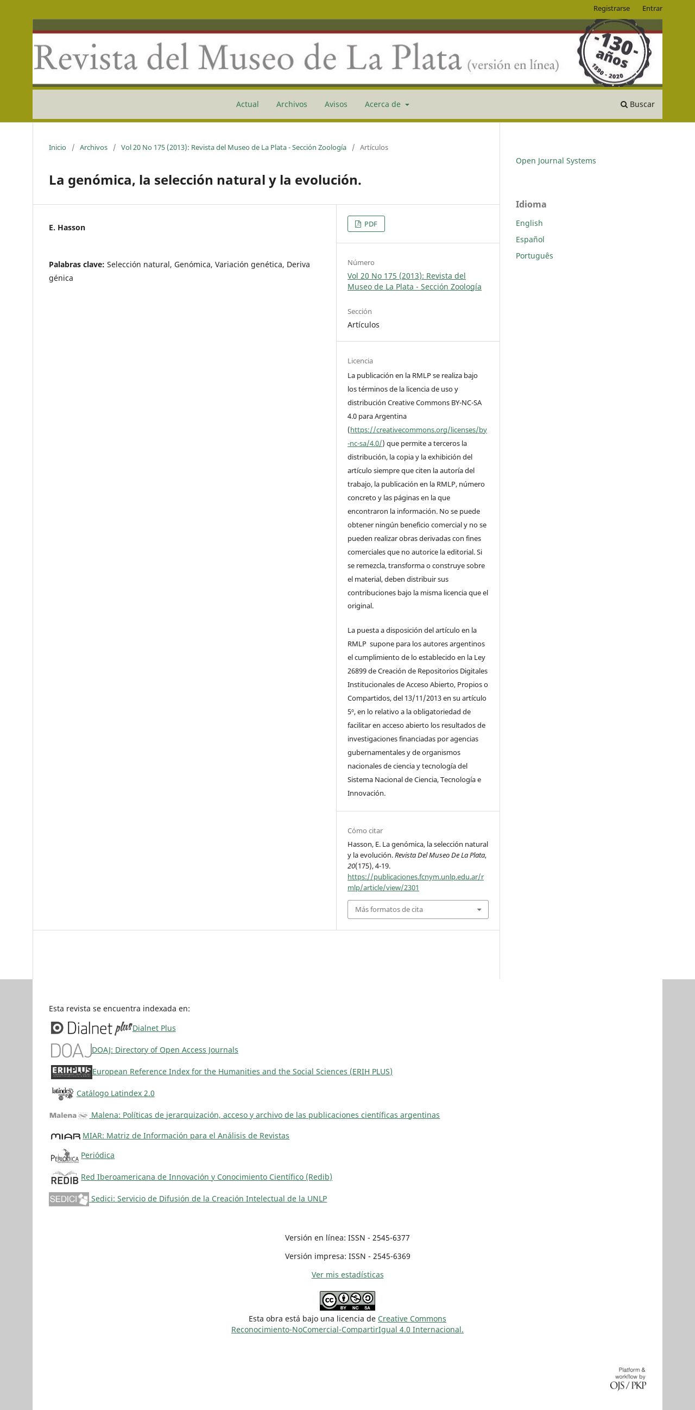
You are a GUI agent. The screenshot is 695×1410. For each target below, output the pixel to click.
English (529, 223)
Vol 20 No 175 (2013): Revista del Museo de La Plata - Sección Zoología (233, 147)
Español (530, 239)
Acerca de (384, 104)
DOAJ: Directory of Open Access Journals (165, 1049)
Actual (247, 104)
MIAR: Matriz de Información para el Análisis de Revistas (186, 1135)
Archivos (291, 104)
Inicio (57, 147)
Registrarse (611, 8)
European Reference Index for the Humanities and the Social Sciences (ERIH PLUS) (242, 1071)
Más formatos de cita (389, 909)
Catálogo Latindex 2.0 (116, 1093)
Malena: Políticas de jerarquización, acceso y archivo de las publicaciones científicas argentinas (244, 1115)
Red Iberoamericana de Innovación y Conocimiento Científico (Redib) (206, 1177)
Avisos (336, 104)
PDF (370, 224)
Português (534, 255)
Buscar (638, 104)
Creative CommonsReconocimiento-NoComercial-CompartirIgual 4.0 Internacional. (347, 1324)
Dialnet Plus (154, 1028)
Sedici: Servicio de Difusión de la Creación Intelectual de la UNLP (188, 1198)
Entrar (652, 8)
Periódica (98, 1155)
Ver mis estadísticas (348, 1274)
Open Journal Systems (556, 160)
